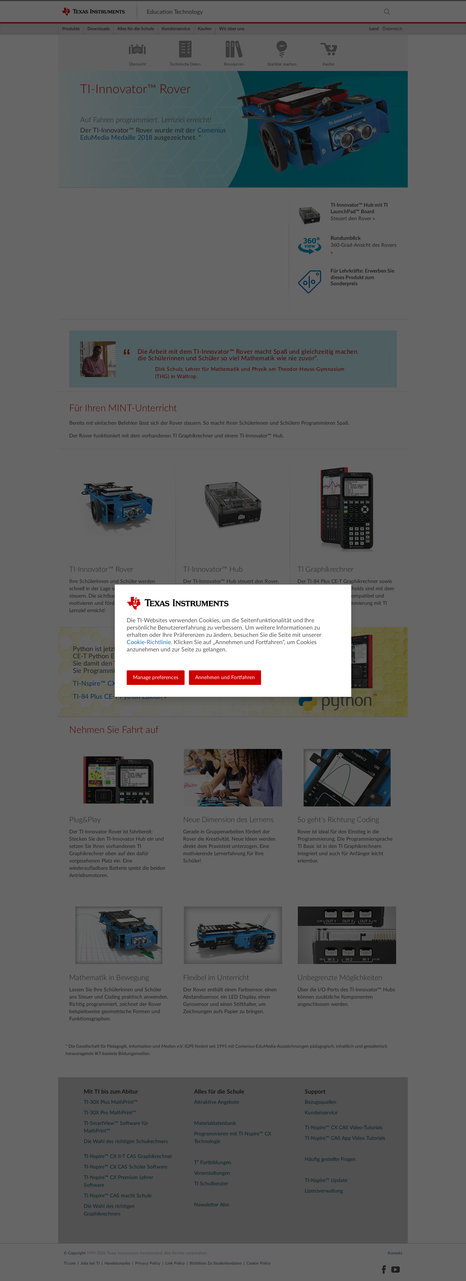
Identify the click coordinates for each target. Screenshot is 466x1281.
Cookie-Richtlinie (149, 642)
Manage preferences (155, 677)
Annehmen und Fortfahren (225, 677)
